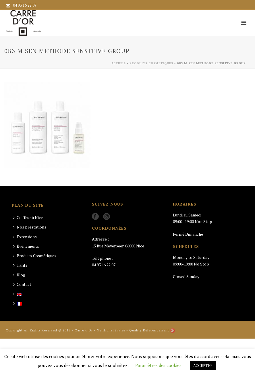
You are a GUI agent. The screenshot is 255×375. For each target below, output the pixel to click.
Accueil (118, 63)
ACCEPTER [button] (202, 365)
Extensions (25, 236)
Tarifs (20, 265)
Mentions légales (111, 330)
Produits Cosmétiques (151, 63)
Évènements (26, 246)
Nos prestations (29, 227)
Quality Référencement (149, 330)
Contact (22, 284)
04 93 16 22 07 (24, 5)
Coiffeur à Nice (28, 217)
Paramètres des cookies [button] (158, 365)
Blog (19, 275)
